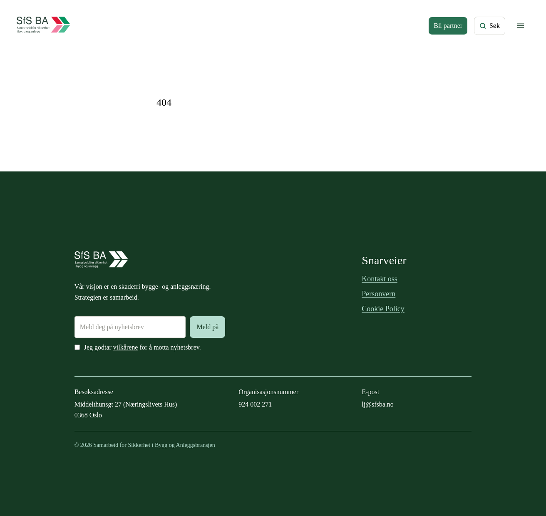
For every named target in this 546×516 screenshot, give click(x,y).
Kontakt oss (379, 279)
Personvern (378, 294)
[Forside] (43, 26)
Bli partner (448, 25)
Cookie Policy (383, 309)
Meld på (207, 326)
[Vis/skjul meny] (520, 26)
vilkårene (125, 347)
